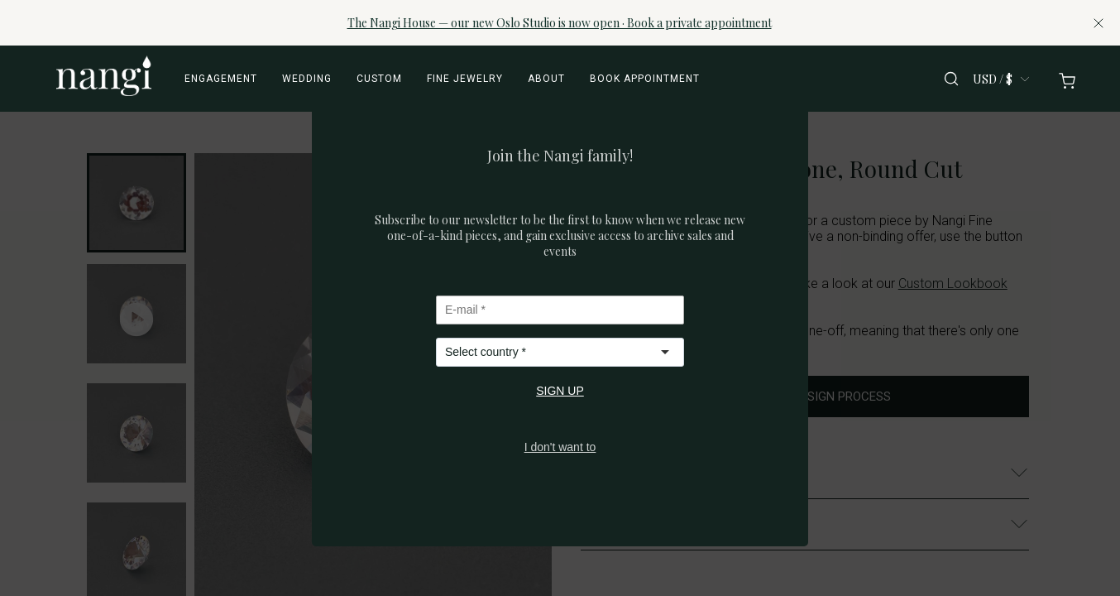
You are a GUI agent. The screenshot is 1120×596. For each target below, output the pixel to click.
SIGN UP (560, 390)
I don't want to (560, 447)
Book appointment (645, 78)
